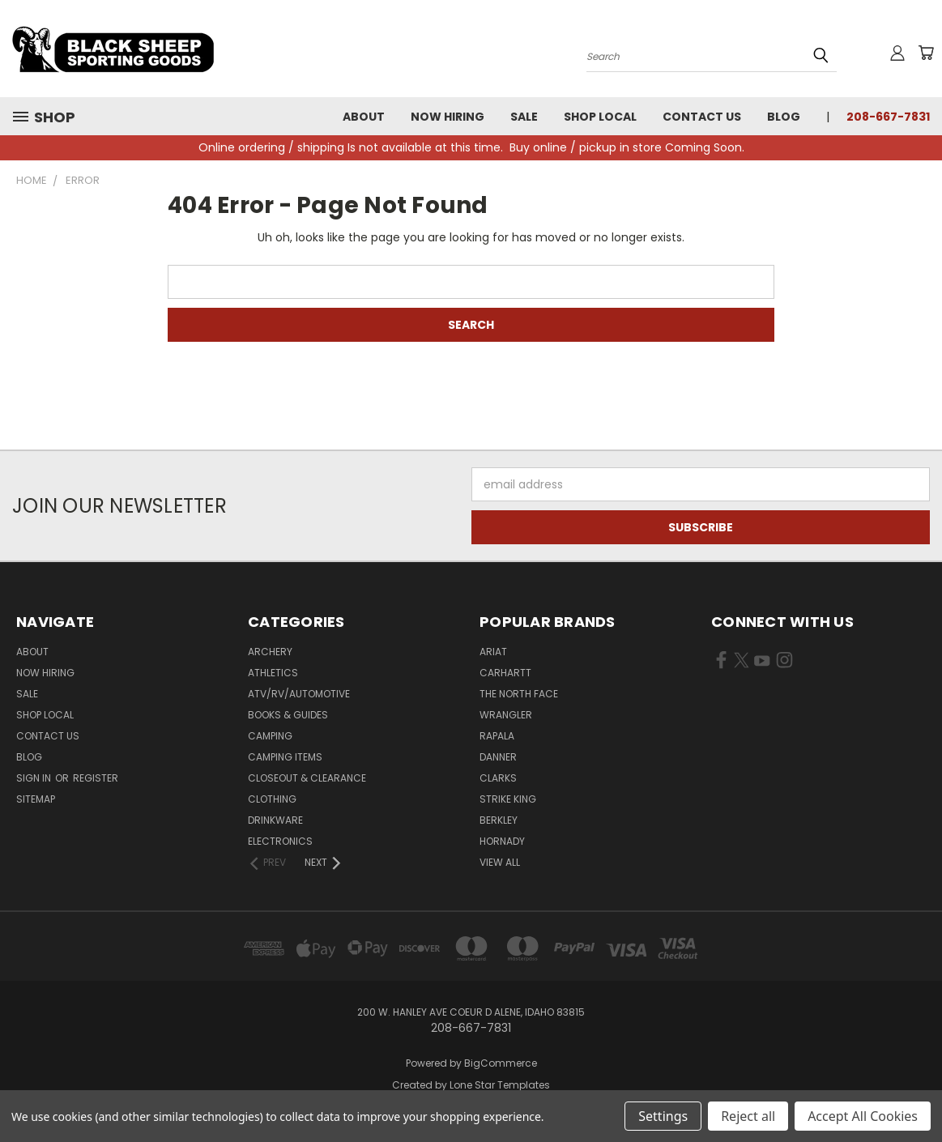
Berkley (499, 820)
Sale (524, 117)
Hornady (502, 841)
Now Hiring (447, 117)
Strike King (508, 799)
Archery (270, 651)
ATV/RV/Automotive (299, 694)
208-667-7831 (888, 117)
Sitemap (35, 799)
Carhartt (505, 673)
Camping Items (285, 757)
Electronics (280, 841)
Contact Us (702, 117)
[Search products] (711, 55)
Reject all (748, 1116)
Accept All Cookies (863, 1116)
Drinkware (275, 820)
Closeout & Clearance (307, 778)
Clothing (272, 799)
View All (500, 862)
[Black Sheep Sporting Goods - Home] (166, 48)
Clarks (498, 778)
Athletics (273, 673)
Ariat (493, 651)
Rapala (497, 736)
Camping (270, 736)
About (364, 117)
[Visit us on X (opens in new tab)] (741, 663)
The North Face (519, 694)
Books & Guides (288, 715)
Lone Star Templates (500, 1085)
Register (95, 778)
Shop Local (600, 117)
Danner (498, 757)
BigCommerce (500, 1063)
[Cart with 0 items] (926, 53)
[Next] (324, 862)
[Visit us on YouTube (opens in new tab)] (762, 663)
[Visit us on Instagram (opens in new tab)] (784, 663)
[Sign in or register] (897, 53)
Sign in (34, 778)
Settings (663, 1116)
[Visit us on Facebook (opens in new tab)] (721, 663)
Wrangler (506, 715)
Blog (783, 117)
